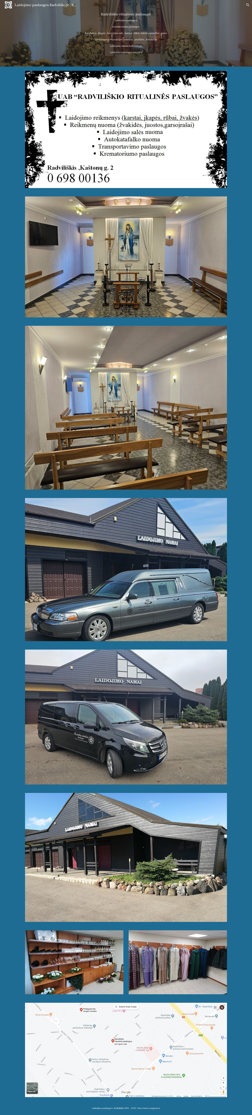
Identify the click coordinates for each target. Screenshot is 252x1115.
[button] (248, 5)
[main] (125, 33)
